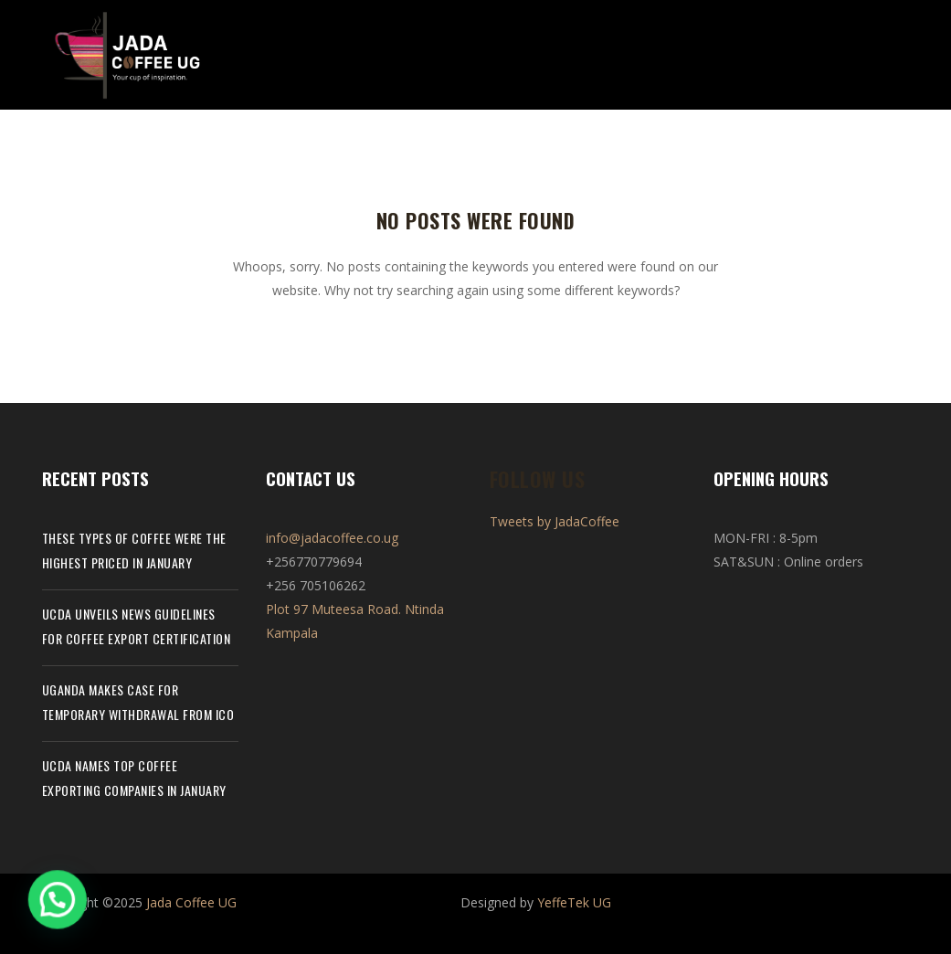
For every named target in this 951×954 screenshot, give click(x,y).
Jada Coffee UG (191, 902)
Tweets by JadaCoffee (554, 521)
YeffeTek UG (574, 902)
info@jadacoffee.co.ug (332, 537)
